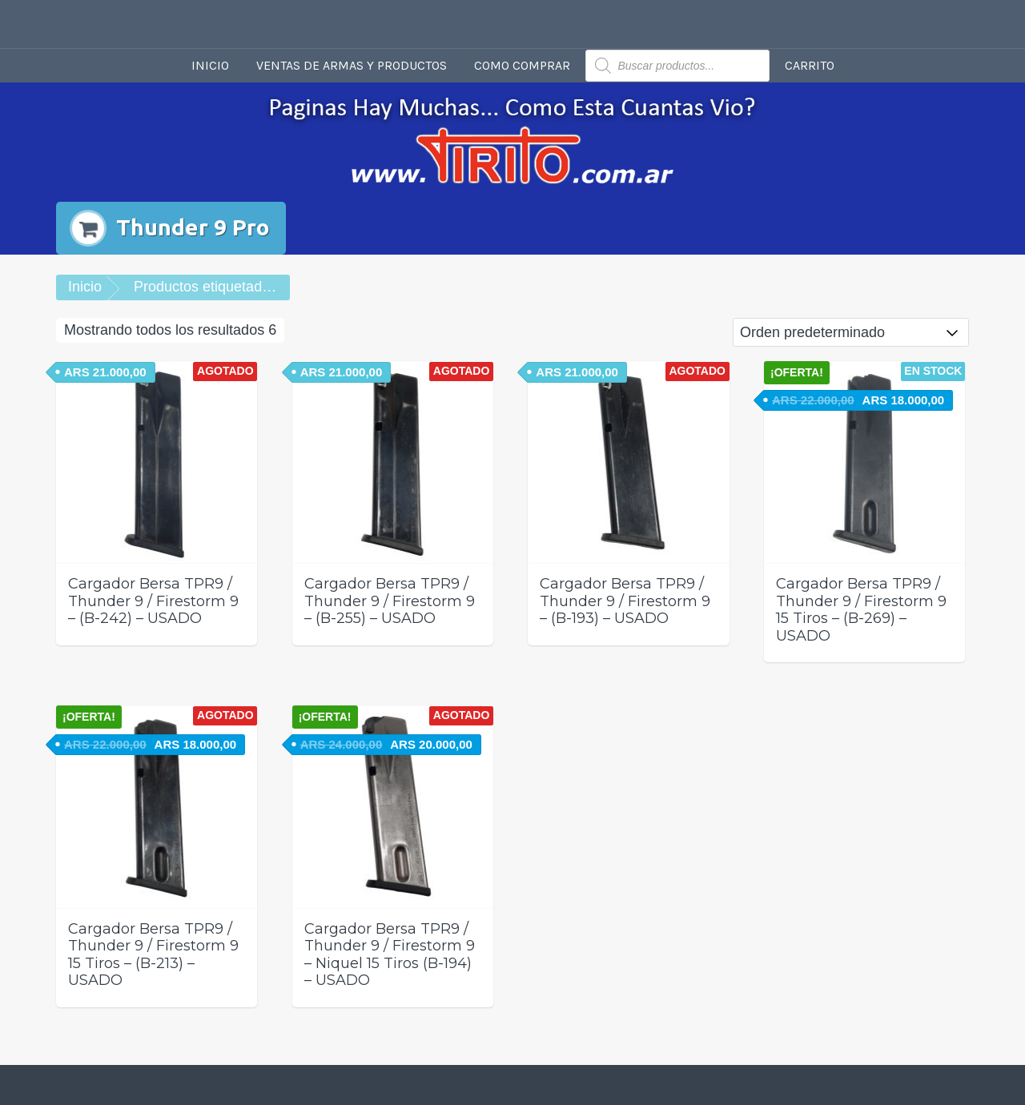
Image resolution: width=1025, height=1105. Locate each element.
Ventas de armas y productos (351, 65)
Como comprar (522, 65)
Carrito (809, 65)
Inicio (210, 65)
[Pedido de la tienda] (851, 332)
